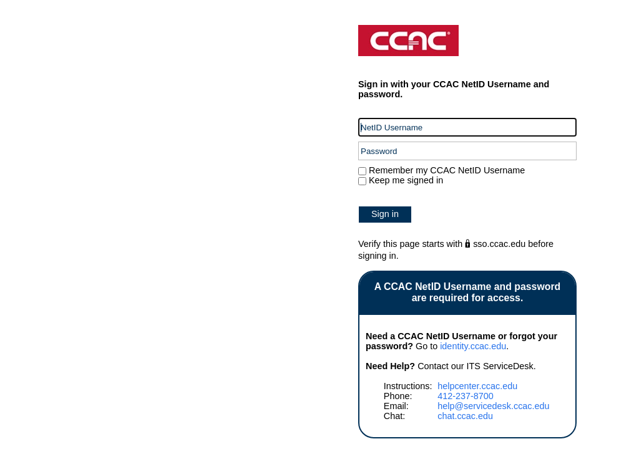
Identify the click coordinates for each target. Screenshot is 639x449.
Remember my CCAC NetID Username (445, 170)
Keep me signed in (406, 180)
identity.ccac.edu (473, 346)
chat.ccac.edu (465, 416)
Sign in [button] (385, 214)
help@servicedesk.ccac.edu (493, 406)
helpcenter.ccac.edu (477, 386)
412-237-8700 (465, 396)
